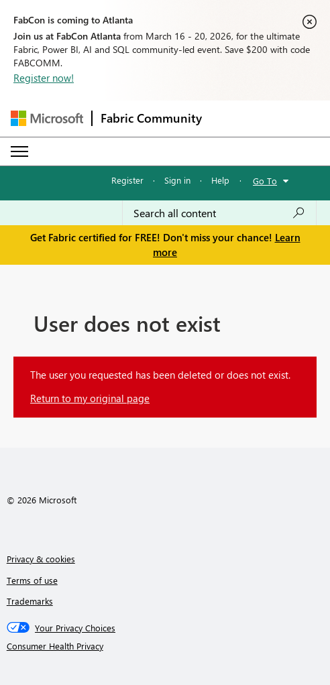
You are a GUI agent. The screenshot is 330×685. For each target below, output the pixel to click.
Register (127, 180)
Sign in (177, 180)
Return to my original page (90, 398)
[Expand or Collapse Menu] (19, 151)
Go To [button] (265, 180)
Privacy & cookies (41, 558)
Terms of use (32, 580)
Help (220, 180)
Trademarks (30, 601)
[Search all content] (219, 213)
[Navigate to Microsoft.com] (47, 118)
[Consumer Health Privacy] (165, 646)
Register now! (43, 77)
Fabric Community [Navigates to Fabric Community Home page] (151, 118)
